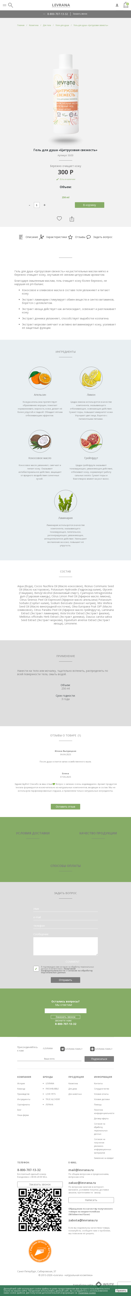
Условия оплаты (101, 1094)
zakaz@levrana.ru (82, 1182)
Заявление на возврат (104, 1158)
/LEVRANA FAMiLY (71, 1049)
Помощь (98, 1104)
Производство (23, 1094)
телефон (39, 925)
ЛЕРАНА (49, 1104)
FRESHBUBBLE (52, 1088)
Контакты (98, 1083)
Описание (28, 237)
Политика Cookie (87, 1292)
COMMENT (73, 961)
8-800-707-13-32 (57, 14)
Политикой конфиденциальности (58, 969)
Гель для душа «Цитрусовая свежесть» (91, 25)
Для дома (72, 1088)
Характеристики (53, 237)
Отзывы (76, 237)
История (21, 1083)
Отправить (65, 980)
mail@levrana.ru (81, 1170)
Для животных (75, 1094)
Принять (121, 1290)
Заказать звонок (80, 13)
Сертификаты (23, 1104)
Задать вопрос (99, 237)
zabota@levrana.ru (83, 1220)
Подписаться (99, 1058)
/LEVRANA (48, 1048)
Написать (91, 1200)
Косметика (73, 1083)
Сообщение (41, 934)
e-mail (37, 917)
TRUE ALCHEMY (53, 1099)
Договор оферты (101, 1118)
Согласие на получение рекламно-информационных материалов (102, 1146)
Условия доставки (102, 1099)
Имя (36, 908)
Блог (19, 1110)
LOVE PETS (51, 1094)
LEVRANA (50, 1083)
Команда (21, 1088)
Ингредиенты (23, 1099)
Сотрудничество (101, 1088)
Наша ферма (23, 1115)
